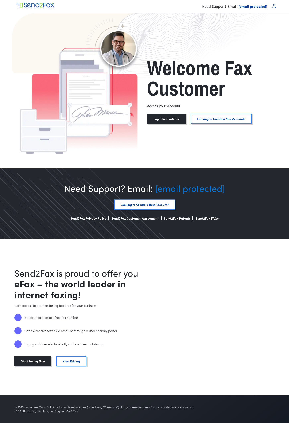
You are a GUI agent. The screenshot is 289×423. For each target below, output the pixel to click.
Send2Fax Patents (177, 218)
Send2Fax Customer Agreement (135, 218)
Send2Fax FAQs (207, 218)
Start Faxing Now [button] (33, 361)
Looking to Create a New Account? (221, 119)
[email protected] (190, 188)
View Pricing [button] (71, 361)
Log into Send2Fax (166, 119)
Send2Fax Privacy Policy (88, 218)
